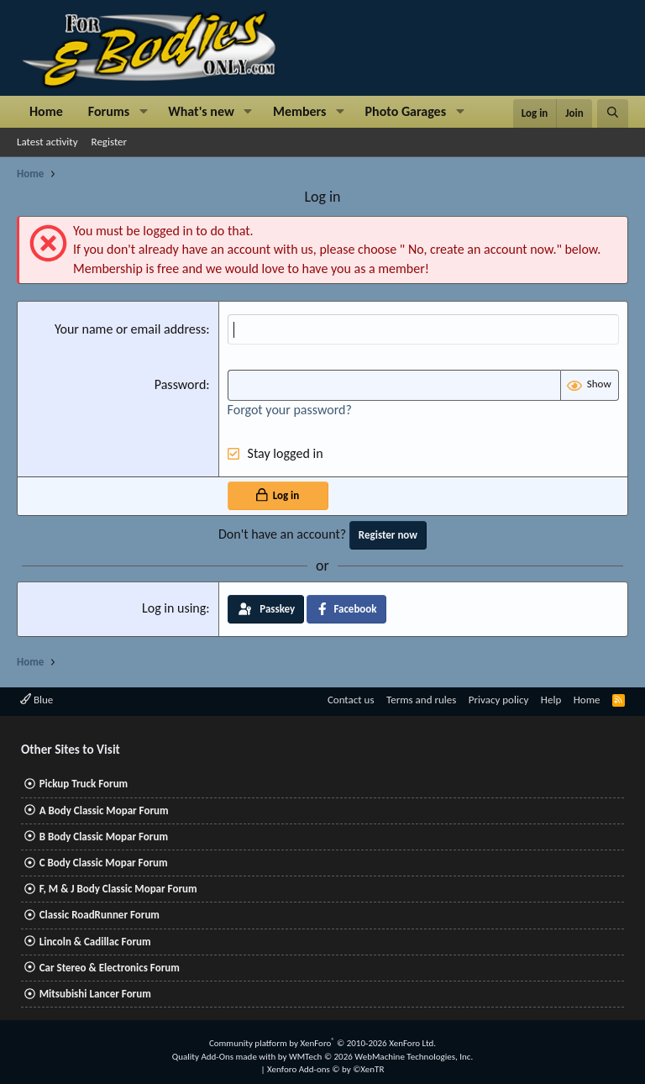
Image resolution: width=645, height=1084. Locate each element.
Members (300, 111)
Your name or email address (130, 329)
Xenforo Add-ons (325, 1069)
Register (110, 141)
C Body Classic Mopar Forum (103, 862)
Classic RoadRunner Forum (99, 914)
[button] (143, 112)
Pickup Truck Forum (83, 783)
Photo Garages (406, 111)
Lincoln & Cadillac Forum (95, 941)
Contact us (351, 699)
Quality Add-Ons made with (225, 1056)
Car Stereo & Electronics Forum (109, 967)
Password (181, 384)
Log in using (174, 608)
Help (551, 699)
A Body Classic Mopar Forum (104, 810)
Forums (108, 111)
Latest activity (47, 141)
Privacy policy (499, 699)
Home (46, 111)
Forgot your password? (290, 410)
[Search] (612, 113)
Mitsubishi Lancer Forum (95, 993)
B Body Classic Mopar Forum (103, 836)
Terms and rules (421, 699)
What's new (201, 111)
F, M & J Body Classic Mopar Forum (118, 888)
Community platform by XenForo (322, 1043)
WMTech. (381, 1056)
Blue (36, 699)
